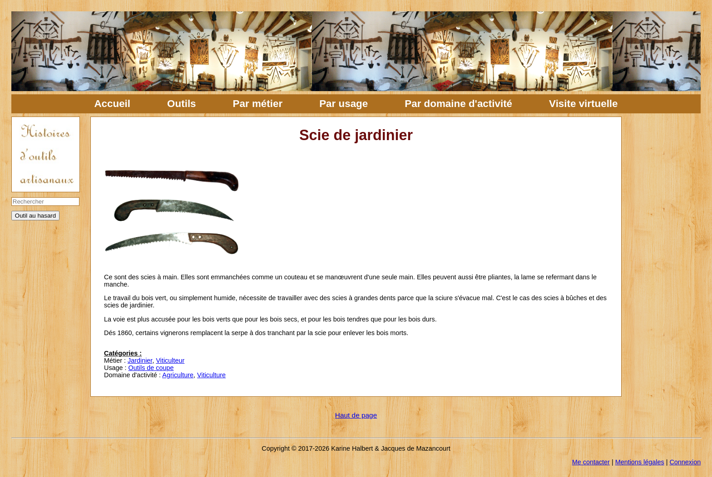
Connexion (685, 462)
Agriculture (177, 375)
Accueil (112, 103)
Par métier (258, 103)
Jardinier (140, 360)
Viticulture (211, 375)
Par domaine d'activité (458, 103)
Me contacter (591, 462)
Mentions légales (639, 462)
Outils (181, 103)
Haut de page (356, 415)
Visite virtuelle (583, 103)
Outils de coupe (151, 367)
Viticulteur (170, 360)
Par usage (343, 103)
